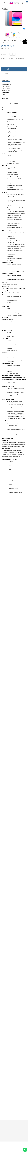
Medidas (5, 58)
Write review (21, 58)
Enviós (11, 58)
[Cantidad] (8, 54)
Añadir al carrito (14, 69)
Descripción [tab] (6, 80)
